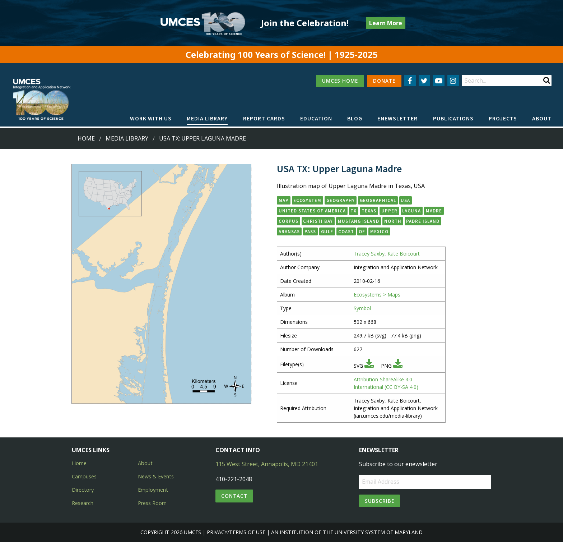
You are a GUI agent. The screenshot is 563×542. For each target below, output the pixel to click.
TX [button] (353, 210)
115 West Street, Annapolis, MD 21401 (266, 464)
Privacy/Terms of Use (236, 532)
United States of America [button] (312, 210)
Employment (153, 489)
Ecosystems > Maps (377, 294)
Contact (234, 495)
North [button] (392, 221)
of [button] (362, 231)
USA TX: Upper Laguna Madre (202, 138)
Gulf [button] (327, 231)
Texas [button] (369, 210)
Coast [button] (346, 231)
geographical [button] (378, 200)
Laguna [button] (411, 210)
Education (316, 118)
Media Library (207, 118)
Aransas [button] (289, 231)
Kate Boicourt (403, 253)
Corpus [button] (288, 221)
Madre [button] (434, 210)
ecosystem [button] (307, 200)
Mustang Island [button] (358, 221)
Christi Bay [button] (318, 221)
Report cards (264, 118)
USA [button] (405, 200)
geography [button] (340, 200)
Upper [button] (389, 210)
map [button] (284, 200)
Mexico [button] (379, 231)
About (542, 118)
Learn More (385, 23)
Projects (503, 118)
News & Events (156, 476)
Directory (83, 489)
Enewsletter (397, 118)
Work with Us (151, 118)
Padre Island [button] (422, 221)
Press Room (152, 503)
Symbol (362, 308)
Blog (354, 118)
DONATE (384, 80)
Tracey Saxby (369, 253)
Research (82, 503)
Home (86, 138)
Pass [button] (310, 231)
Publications (453, 118)
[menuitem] (151, 118)
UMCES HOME (340, 80)
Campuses (84, 476)
